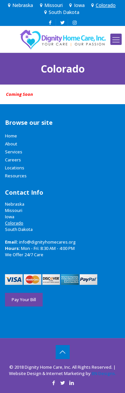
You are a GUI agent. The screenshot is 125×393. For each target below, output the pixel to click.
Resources (16, 176)
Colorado (102, 5)
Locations (14, 168)
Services (13, 152)
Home (11, 136)
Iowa (76, 5)
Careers (13, 160)
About (11, 144)
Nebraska (19, 5)
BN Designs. (104, 373)
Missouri (50, 5)
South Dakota (61, 12)
